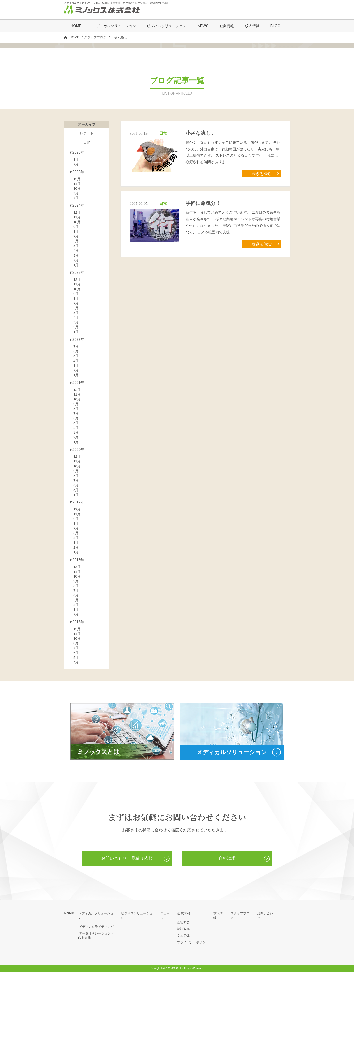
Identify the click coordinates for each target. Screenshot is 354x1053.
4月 (76, 310)
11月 (77, 239)
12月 (77, 234)
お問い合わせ (266, 994)
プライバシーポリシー (193, 1023)
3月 (76, 214)
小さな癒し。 (201, 187)
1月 (76, 325)
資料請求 (227, 939)
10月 (77, 244)
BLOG (275, 26)
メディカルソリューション (97, 994)
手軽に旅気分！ (203, 257)
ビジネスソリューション (166, 26)
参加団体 (183, 1017)
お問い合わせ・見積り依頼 (127, 939)
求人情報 (252, 26)
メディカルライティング (95, 1003)
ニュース (166, 994)
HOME (76, 26)
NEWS (203, 26)
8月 (76, 290)
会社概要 (183, 1003)
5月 (76, 305)
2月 (76, 219)
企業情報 (183, 994)
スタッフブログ (95, 37)
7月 (76, 254)
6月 (76, 300)
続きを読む (263, 228)
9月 (76, 249)
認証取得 (183, 1010)
